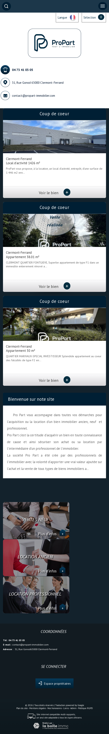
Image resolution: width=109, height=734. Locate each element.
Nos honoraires (54, 708)
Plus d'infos (51, 534)
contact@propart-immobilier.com (33, 95)
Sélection (89, 17)
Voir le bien (54, 192)
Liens (66, 708)
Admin (73, 708)
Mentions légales (37, 708)
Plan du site (22, 708)
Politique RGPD (85, 708)
